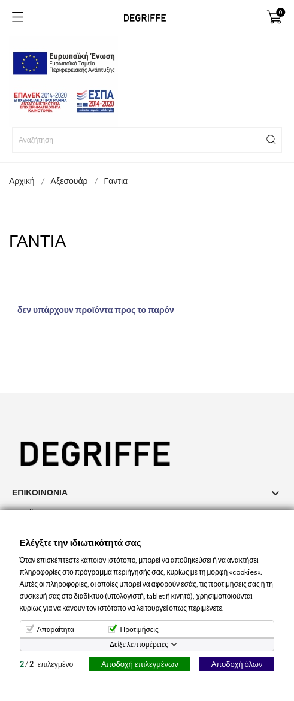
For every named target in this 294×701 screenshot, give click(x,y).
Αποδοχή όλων (237, 664)
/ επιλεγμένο (47, 664)
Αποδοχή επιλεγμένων (139, 664)
